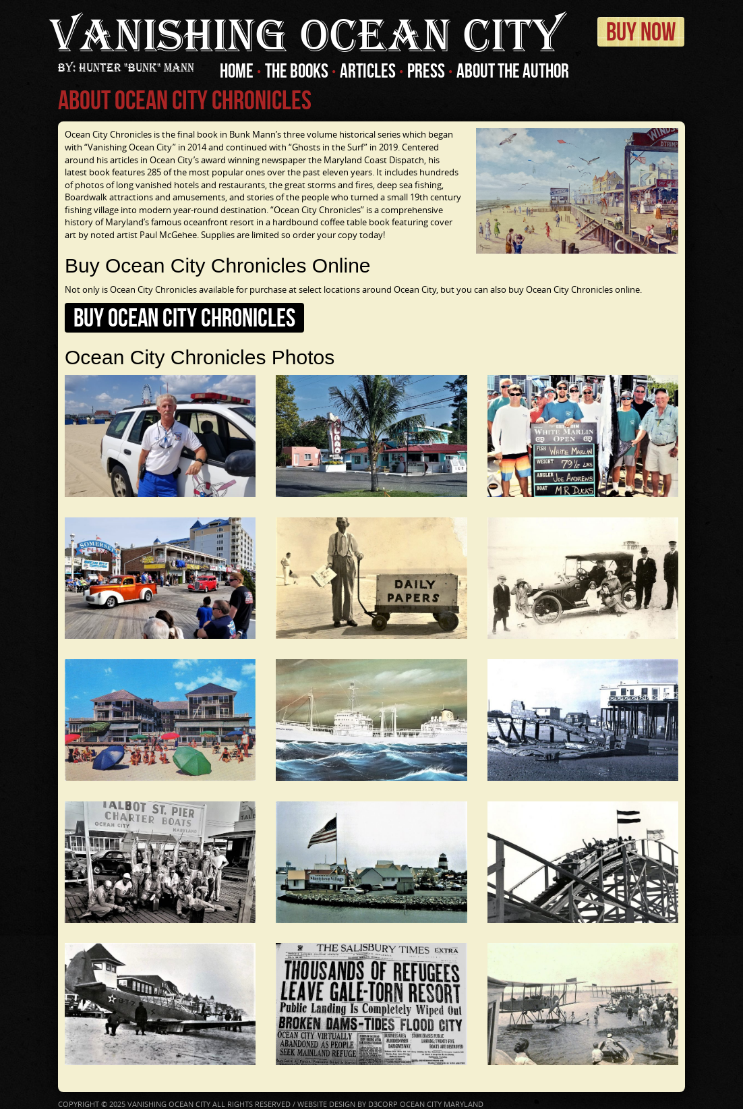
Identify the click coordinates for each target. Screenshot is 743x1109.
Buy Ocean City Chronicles (184, 318)
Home (237, 71)
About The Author (512, 71)
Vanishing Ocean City (168, 1104)
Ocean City (306, 37)
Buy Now (641, 32)
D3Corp (383, 1104)
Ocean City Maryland (441, 1104)
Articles (368, 71)
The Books (296, 71)
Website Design (326, 1104)
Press (426, 71)
